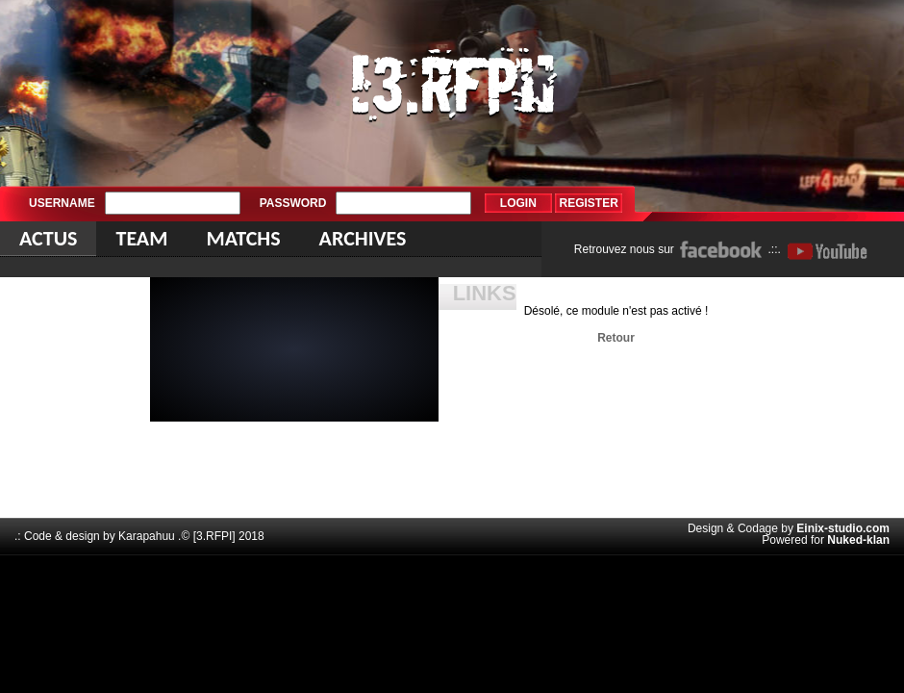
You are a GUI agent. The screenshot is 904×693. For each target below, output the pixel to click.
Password (293, 203)
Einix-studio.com (843, 528)
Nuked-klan (858, 540)
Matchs (243, 238)
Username (62, 203)
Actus (48, 238)
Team (141, 238)
